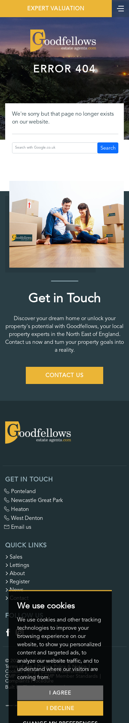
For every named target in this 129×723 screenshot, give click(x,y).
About (15, 573)
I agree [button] (60, 704)
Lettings (17, 565)
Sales (13, 556)
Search (108, 148)
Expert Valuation (55, 8)
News (14, 589)
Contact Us (64, 375)
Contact (17, 598)
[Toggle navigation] (120, 8)
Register (17, 581)
